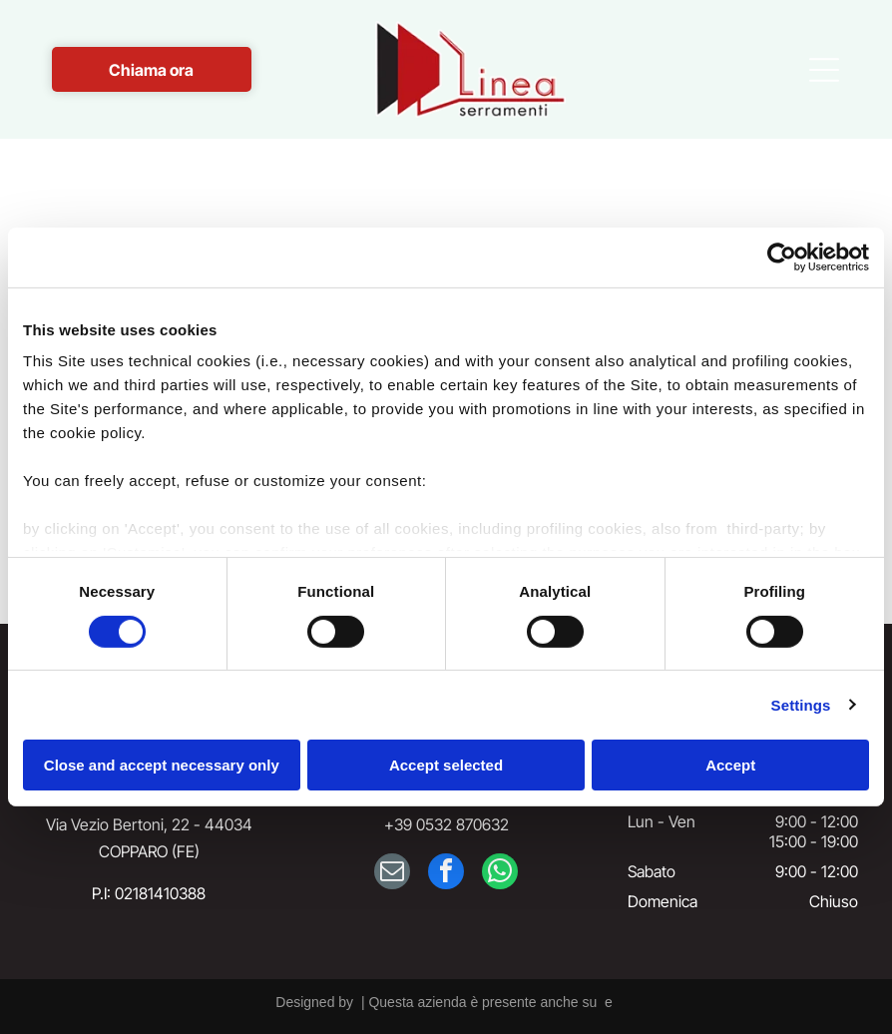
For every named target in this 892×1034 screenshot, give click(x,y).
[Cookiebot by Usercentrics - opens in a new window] (781, 257)
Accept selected (446, 765)
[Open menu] (824, 70)
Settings (801, 705)
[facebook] (446, 873)
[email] (392, 873)
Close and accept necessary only (161, 765)
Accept (730, 765)
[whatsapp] (500, 873)
